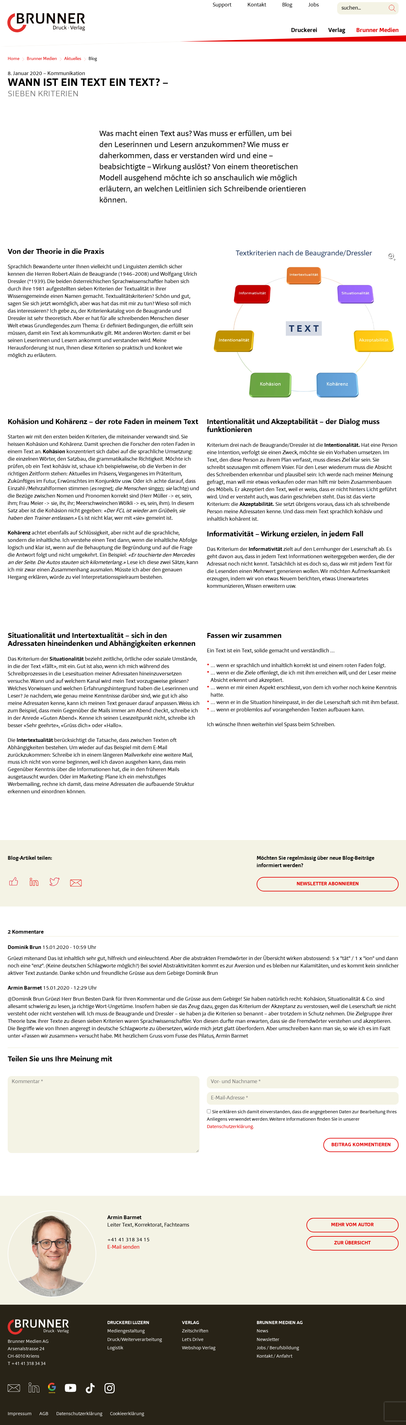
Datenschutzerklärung (80, 1414)
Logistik (115, 1348)
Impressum (20, 1414)
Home (13, 59)
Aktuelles (72, 59)
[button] (18, 888)
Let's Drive (192, 1340)
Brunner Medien (377, 35)
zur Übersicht (352, 1243)
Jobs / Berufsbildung (278, 1348)
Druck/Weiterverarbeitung (134, 1340)
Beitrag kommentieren (361, 1144)
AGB (44, 1414)
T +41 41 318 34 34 (26, 1364)
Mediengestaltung (126, 1331)
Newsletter (268, 1340)
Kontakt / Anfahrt (274, 1356)
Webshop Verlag (198, 1348)
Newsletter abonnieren (328, 884)
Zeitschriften (195, 1331)
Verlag (336, 35)
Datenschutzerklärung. (230, 1126)
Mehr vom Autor (352, 1225)
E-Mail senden (123, 1247)
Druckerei (304, 35)
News (262, 1331)
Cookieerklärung (129, 1414)
